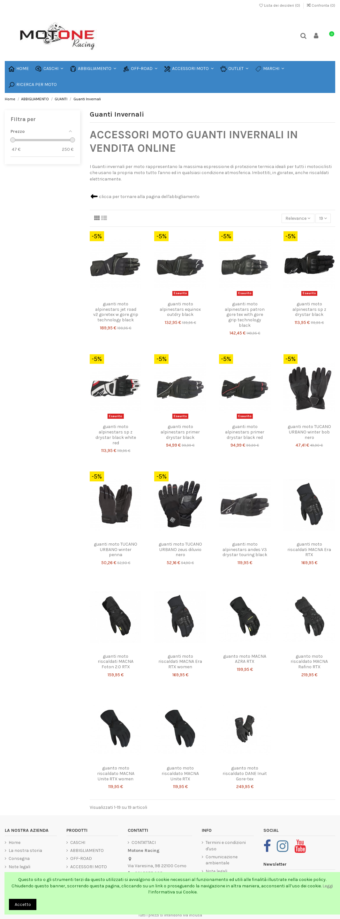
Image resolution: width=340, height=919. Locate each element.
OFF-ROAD (81, 858)
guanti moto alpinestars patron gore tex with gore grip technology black (245, 314)
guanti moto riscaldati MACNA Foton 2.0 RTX (115, 662)
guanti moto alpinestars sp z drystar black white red (115, 434)
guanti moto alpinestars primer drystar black (180, 432)
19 (323, 218)
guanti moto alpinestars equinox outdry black (180, 309)
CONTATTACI (144, 842)
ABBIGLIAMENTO (87, 850)
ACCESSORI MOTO (88, 866)
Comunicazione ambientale (222, 860)
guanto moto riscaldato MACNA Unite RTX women (115, 773)
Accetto (23, 904)
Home (14, 842)
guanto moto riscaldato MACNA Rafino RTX (309, 662)
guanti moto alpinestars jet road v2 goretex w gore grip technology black (115, 312)
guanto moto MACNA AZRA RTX (244, 659)
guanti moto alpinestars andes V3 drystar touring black (245, 549)
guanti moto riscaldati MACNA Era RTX (309, 549)
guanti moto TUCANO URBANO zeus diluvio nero (180, 549)
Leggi (327, 886)
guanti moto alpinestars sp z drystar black (309, 309)
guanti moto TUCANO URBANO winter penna (115, 549)
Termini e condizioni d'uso (226, 846)
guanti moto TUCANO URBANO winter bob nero (309, 432)
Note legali (19, 866)
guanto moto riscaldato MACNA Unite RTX (180, 773)
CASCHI (77, 842)
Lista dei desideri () (280, 5)
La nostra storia (25, 850)
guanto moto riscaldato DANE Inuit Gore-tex (245, 773)
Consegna (19, 858)
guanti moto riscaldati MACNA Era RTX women (180, 662)
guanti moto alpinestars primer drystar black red (244, 432)
